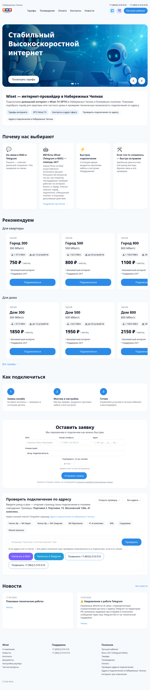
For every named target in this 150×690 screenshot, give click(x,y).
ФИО (27, 437)
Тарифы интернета (17, 112)
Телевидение (47, 10)
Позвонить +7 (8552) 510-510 (84, 556)
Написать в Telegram (49, 556)
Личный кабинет (135, 10)
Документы (8, 660)
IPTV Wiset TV (39, 112)
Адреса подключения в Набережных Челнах (31, 119)
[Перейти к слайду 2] (75, 83)
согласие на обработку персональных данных (94, 482)
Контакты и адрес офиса (64, 112)
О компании (8, 649)
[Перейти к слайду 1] (72, 83)
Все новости (141, 586)
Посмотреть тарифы (23, 79)
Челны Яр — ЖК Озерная (49, 523)
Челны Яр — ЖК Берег (20, 523)
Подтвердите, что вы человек (75, 459)
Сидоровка (125, 523)
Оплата (62, 10)
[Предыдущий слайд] (133, 80)
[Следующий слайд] (141, 80)
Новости (89, 10)
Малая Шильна (16, 530)
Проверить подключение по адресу (101, 112)
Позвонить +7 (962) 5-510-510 (28, 565)
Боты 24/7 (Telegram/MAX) (114, 652)
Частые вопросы (10, 667)
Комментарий (31, 448)
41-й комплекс (96, 523)
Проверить (131, 542)
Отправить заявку (74, 475)
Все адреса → (134, 500)
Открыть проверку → (109, 500)
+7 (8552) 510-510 (117, 5)
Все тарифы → (10, 364)
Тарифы (31, 10)
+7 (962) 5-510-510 (139, 5)
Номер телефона (66, 437)
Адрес (95, 437)
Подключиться (32, 282)
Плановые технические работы (25, 601)
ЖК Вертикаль (76, 523)
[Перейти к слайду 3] (78, 83)
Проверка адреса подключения (117, 667)
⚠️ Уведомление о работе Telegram (102, 601)
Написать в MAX (21, 556)
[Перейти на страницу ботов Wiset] (56, 176)
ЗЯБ (112, 523)
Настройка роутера (12, 663)
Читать (9, 607)
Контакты (75, 10)
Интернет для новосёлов (114, 674)
